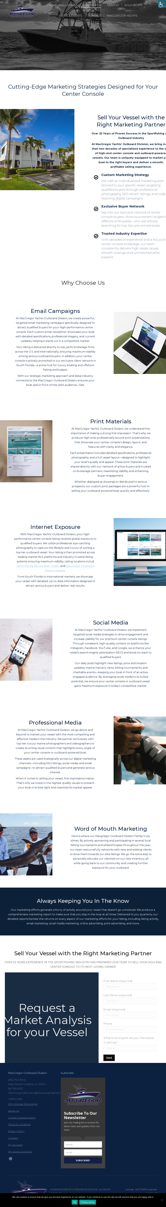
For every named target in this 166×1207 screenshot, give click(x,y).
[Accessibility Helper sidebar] (162, 4)
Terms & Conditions (19, 1124)
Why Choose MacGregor (23, 1104)
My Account (15, 1144)
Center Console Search (22, 1117)
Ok (74, 1202)
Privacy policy (87, 1202)
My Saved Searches (20, 1151)
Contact (13, 1138)
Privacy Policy (16, 1131)
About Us (13, 1110)
